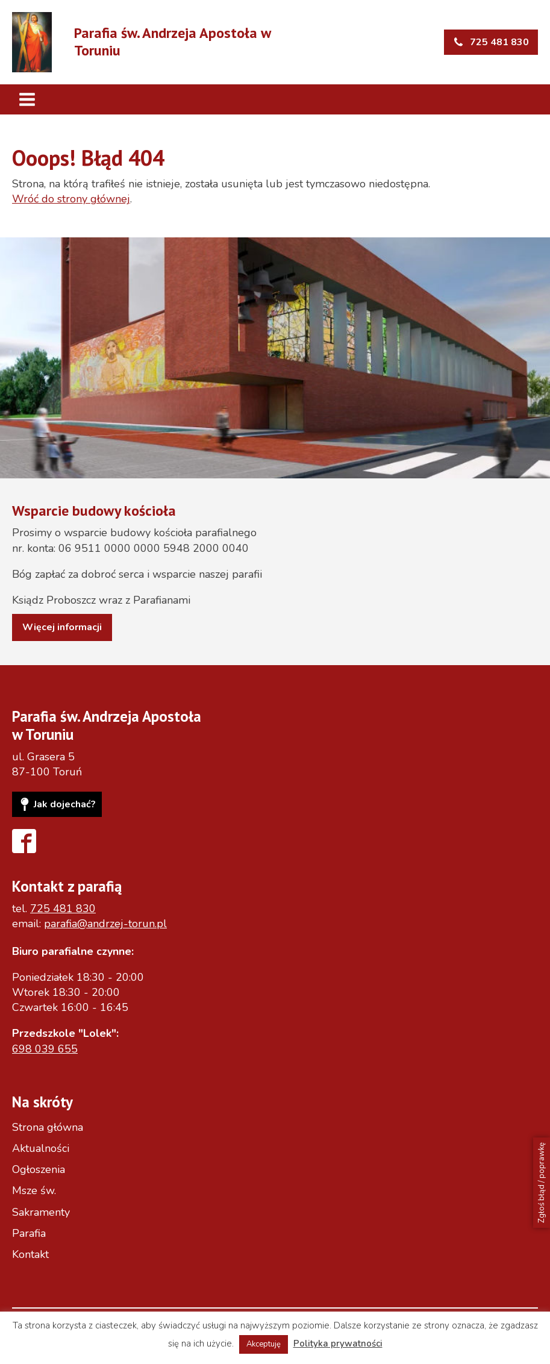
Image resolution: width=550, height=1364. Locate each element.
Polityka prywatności (338, 1343)
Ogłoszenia (38, 1169)
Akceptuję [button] (263, 1344)
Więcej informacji (62, 627)
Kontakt (30, 1254)
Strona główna (47, 1127)
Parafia (29, 1233)
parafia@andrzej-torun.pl (105, 923)
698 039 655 (45, 1049)
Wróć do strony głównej (71, 199)
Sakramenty (41, 1212)
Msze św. (34, 1190)
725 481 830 (63, 908)
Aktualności (40, 1148)
